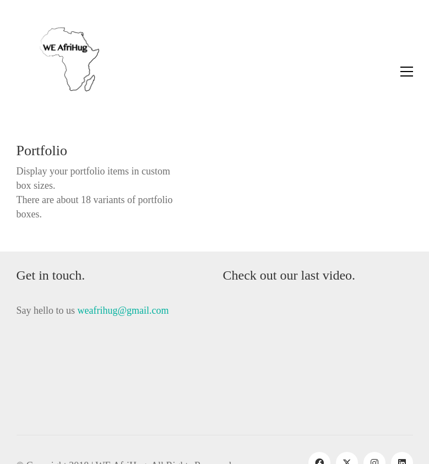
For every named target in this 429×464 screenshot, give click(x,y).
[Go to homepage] (58, 72)
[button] (406, 71)
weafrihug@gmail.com (123, 310)
